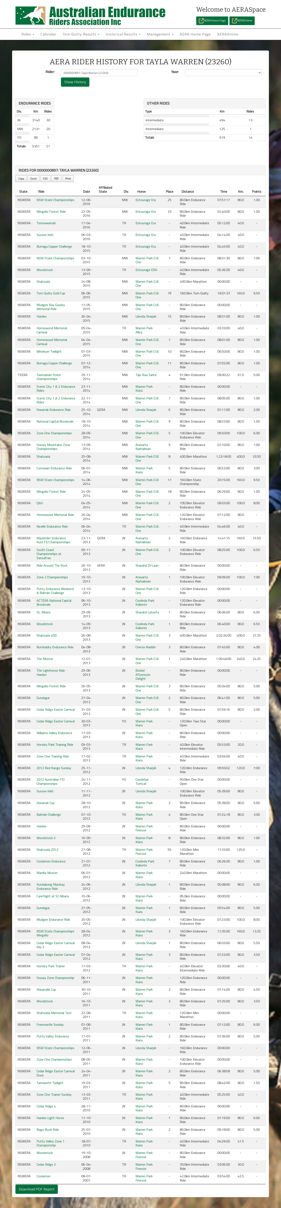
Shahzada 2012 (47, 849)
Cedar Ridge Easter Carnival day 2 (56, 944)
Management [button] (160, 34)
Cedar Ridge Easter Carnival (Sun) (56, 1073)
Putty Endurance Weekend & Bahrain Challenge (55, 590)
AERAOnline (242, 21)
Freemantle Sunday (50, 1024)
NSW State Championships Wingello (55, 933)
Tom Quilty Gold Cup (51, 293)
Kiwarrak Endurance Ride (54, 409)
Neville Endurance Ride (52, 526)
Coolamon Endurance (51, 861)
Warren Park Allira (144, 329)
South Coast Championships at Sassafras (49, 553)
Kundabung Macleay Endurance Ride (51, 886)
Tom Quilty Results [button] (81, 34)
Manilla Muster (47, 872)
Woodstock (45, 269)
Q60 (40, 502)
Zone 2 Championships (52, 577)
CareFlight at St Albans (53, 896)
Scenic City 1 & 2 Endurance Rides (56, 388)
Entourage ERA (146, 269)
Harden (42, 316)
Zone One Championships (54, 433)
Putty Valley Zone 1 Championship (51, 1143)
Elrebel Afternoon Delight (142, 674)
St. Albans (44, 612)
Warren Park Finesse (144, 828)
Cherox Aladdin (145, 647)
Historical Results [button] (123, 34)
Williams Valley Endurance (54, 732)
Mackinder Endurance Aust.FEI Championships (53, 540)
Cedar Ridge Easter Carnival (56, 709)
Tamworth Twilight (50, 1082)
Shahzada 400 (47, 635)
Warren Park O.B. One (147, 260)
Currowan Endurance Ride (54, 468)
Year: (175, 72)
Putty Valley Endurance (53, 1036)
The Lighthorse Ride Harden (51, 672)
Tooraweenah (46, 222)
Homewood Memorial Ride (55, 514)
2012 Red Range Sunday (54, 767)
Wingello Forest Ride (51, 211)
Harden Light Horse (50, 1117)
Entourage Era (145, 199)
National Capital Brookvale (55, 421)
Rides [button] (28, 34)
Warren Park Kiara (144, 388)
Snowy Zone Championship (55, 977)
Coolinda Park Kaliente (144, 602)
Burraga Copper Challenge (54, 246)
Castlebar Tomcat (142, 781)
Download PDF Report (36, 1189)
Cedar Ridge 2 (46, 1164)
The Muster (45, 658)
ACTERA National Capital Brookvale (54, 602)
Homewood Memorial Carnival (52, 329)
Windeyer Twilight (49, 351)
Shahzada (43, 281)
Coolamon (44, 1176)
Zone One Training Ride (53, 756)
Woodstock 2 (46, 837)
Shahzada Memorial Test (54, 1012)
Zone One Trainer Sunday (54, 1094)
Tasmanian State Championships (49, 376)
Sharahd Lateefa (147, 612)
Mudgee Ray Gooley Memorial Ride (51, 306)
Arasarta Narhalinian (143, 446)
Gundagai (43, 697)
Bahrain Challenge (49, 814)
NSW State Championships (55, 199)
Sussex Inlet (45, 234)
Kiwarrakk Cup (46, 989)
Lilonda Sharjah (145, 316)
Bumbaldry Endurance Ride (55, 647)
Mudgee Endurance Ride (53, 919)
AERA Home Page (212, 21)
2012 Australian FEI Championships (51, 781)
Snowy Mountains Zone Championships (53, 446)
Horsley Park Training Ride (55, 744)
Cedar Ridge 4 (46, 1106)
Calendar (48, 34)
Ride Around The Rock (52, 565)
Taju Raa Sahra (145, 374)
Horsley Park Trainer (51, 966)
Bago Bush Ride (48, 1129)
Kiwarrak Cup (45, 802)
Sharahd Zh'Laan (146, 565)
